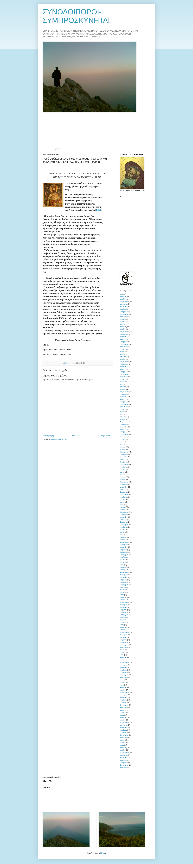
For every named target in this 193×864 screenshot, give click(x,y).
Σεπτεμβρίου (124, 314)
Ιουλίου (122, 319)
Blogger (102, 853)
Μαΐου (122, 294)
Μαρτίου (122, 299)
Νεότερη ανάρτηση (49, 436)
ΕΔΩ (98, 210)
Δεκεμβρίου (123, 307)
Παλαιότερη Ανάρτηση (104, 436)
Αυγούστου (123, 316)
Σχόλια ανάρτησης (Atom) (59, 439)
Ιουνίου (122, 322)
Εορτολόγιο (57, 149)
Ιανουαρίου (123, 304)
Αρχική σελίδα (76, 436)
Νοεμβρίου (123, 309)
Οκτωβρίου (123, 312)
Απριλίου (123, 296)
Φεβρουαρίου (124, 301)
